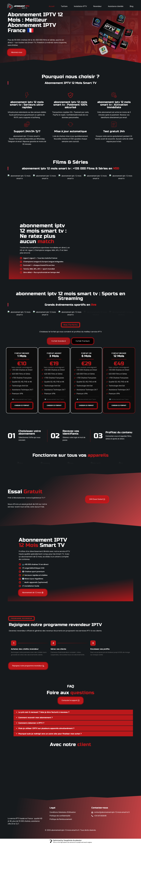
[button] (73, 743)
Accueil (51, 6)
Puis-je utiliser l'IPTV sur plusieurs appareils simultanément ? (46, 759)
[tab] (59, 372)
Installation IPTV (80, 6)
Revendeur (97, 6)
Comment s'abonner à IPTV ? (31, 754)
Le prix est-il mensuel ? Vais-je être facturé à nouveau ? (43, 743)
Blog (131, 6)
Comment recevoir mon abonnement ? (35, 749)
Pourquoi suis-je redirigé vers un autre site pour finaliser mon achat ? (50, 765)
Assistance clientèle (115, 6)
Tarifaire (64, 6)
